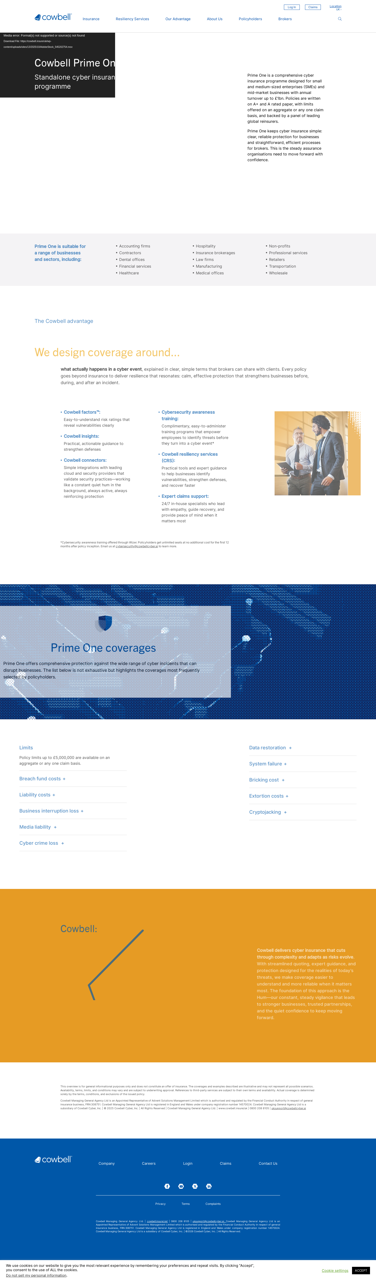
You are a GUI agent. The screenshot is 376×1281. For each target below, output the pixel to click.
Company (107, 1164)
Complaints (213, 1204)
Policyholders (250, 19)
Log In (292, 7)
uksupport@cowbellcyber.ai (288, 1108)
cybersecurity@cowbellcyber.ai (137, 546)
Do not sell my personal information (36, 1275)
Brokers (285, 19)
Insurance (91, 19)
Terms (186, 1204)
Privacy (160, 1204)
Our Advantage (178, 19)
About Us (215, 19)
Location (335, 6)
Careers (149, 1164)
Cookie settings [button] (335, 1271)
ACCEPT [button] (361, 1270)
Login (188, 1164)
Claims (312, 7)
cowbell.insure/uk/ (157, 1221)
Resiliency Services (132, 19)
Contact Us (268, 1164)
